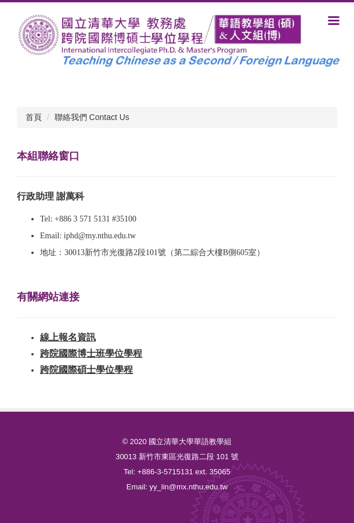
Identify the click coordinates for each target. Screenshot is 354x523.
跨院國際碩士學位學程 (86, 370)
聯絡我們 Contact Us (92, 117)
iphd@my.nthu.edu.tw (100, 235)
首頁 (34, 117)
